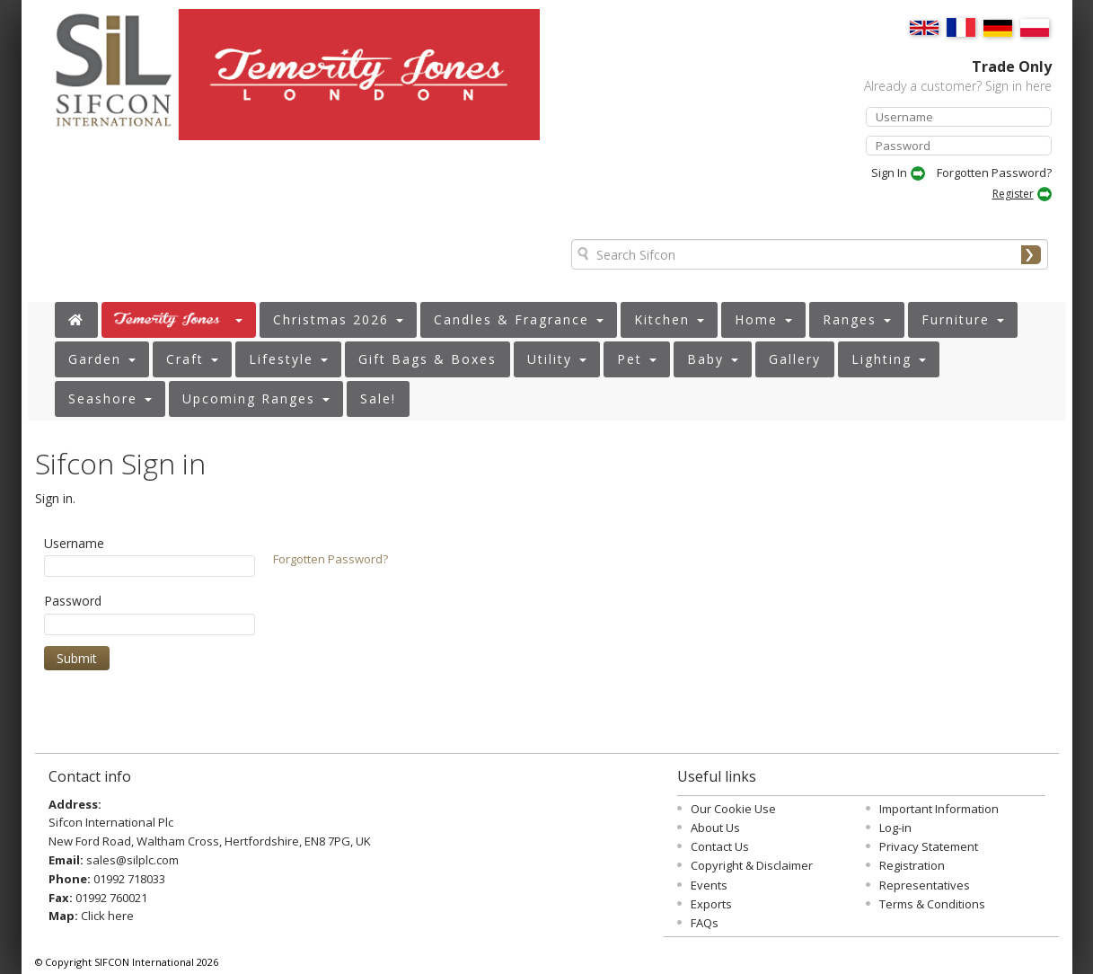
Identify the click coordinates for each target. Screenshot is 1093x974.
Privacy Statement (928, 846)
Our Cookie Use (733, 809)
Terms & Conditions (932, 904)
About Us (715, 827)
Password (72, 600)
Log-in (895, 827)
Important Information (939, 809)
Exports (711, 904)
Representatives (924, 885)
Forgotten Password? (994, 172)
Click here (107, 916)
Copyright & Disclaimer (752, 865)
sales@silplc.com (132, 860)
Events (709, 885)
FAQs (704, 923)
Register (1013, 193)
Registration (912, 865)
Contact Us (720, 846)
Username (74, 543)
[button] (178, 320)
